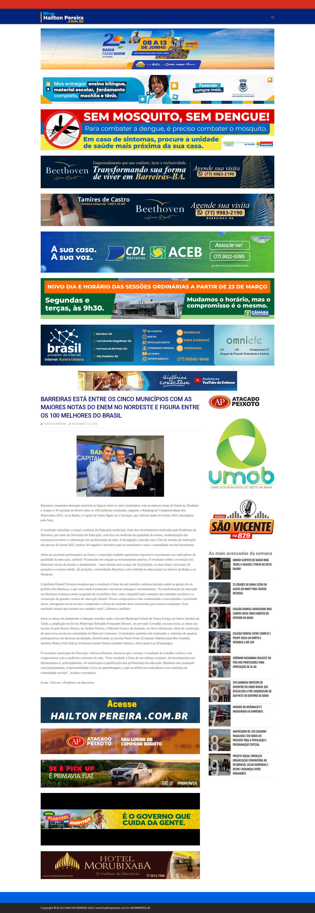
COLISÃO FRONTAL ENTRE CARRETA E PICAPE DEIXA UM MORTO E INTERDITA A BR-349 (252, 637)
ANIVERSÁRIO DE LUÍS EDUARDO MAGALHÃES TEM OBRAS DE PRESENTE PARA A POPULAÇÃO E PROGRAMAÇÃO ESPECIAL (249, 738)
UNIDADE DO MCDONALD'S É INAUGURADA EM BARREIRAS (248, 709)
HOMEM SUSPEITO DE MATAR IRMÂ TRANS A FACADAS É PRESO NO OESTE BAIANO (252, 564)
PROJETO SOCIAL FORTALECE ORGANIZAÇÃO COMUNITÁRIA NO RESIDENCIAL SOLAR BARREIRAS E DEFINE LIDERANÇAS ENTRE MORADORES (250, 764)
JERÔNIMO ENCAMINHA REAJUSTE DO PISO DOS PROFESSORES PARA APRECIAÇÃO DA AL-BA (252, 662)
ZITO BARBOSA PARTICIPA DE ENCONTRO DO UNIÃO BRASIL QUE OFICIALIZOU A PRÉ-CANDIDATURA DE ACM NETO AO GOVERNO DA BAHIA (252, 689)
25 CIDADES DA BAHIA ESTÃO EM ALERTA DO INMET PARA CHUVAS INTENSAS (250, 588)
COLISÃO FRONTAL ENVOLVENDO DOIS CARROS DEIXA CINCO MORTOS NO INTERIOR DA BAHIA (252, 613)
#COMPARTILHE (140, 908)
